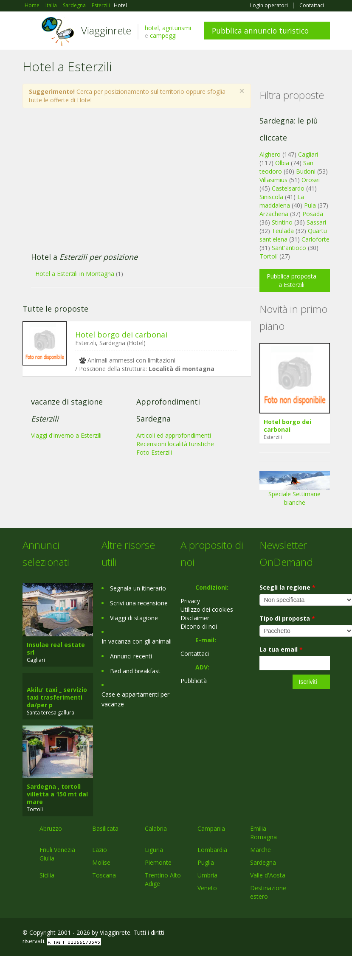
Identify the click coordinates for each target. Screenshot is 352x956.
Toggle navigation (30, 31)
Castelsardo (288, 188)
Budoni (305, 171)
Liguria (154, 850)
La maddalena (281, 201)
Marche (260, 850)
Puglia (205, 862)
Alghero (270, 154)
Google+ (284, 933)
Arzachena (273, 214)
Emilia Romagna (263, 832)
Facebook (266, 933)
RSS (325, 933)
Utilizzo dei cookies (206, 609)
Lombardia (212, 850)
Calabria (156, 828)
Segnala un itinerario (138, 588)
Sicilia (46, 875)
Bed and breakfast (135, 671)
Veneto (207, 888)
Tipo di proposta (287, 618)
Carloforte (315, 239)
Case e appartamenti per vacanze (135, 699)
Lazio (99, 850)
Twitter (305, 933)
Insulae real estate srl (56, 648)
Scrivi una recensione (139, 603)
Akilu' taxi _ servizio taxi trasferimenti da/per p (57, 697)
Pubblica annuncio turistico (260, 30)
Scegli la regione (287, 587)
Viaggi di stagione (134, 618)
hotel (152, 28)
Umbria (207, 875)
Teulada (283, 231)
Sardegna (263, 862)
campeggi (163, 35)
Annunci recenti (131, 656)
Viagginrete (106, 30)
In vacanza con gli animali (136, 641)
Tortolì (268, 256)
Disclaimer (194, 618)
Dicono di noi (198, 626)
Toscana (104, 875)
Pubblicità (193, 681)
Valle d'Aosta (267, 875)
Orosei (310, 180)
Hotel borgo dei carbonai (121, 334)
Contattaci (311, 5)
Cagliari (308, 154)
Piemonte (158, 862)
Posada (312, 214)
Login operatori (269, 5)
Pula (310, 205)
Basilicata (105, 828)
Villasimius (273, 180)
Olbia (282, 163)
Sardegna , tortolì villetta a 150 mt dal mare (57, 794)
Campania (211, 828)
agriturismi (176, 28)
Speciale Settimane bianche (294, 491)
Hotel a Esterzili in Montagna (74, 274)
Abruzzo (50, 828)
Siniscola (271, 197)
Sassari (316, 222)
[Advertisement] (132, 184)
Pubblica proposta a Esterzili (291, 280)
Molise (101, 862)
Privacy (190, 601)
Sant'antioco (289, 248)
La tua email (281, 649)
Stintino (282, 222)
